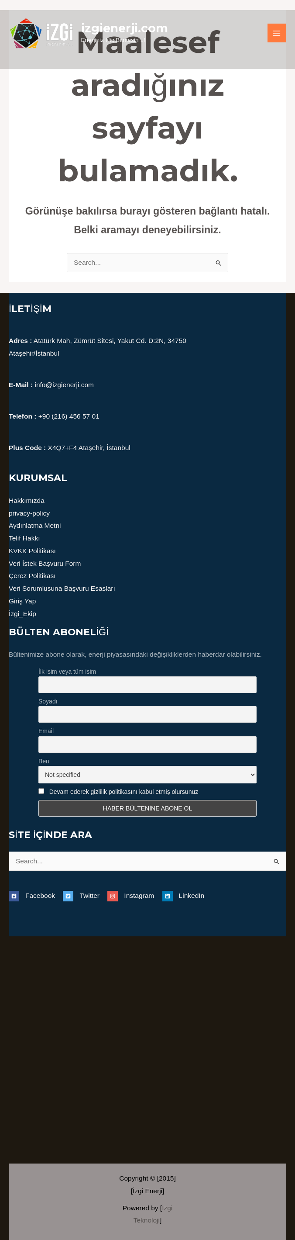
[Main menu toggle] (277, 33)
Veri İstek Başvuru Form (45, 563)
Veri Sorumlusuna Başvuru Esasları (62, 588)
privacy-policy (29, 513)
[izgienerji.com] (41, 33)
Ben (43, 761)
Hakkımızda (27, 500)
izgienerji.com (124, 28)
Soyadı (48, 701)
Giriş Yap (22, 601)
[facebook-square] (35, 896)
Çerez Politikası (32, 575)
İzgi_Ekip (22, 613)
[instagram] (133, 896)
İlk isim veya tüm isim (67, 671)
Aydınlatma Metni (35, 525)
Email (46, 730)
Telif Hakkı (24, 538)
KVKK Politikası (32, 550)
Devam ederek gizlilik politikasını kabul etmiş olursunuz (124, 791)
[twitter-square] (84, 896)
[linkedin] (183, 896)
